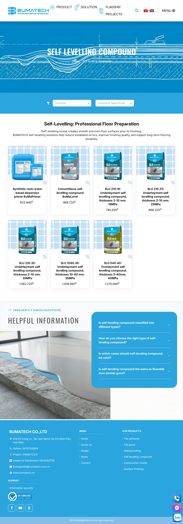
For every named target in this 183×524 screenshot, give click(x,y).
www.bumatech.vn (24, 472)
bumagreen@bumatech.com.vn (31, 466)
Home (76, 61)
